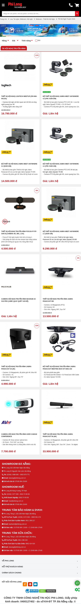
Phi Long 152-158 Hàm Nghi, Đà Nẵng (16, 468)
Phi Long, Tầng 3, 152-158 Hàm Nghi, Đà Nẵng (19, 514)
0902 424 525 (30, 544)
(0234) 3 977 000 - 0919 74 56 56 (18, 494)
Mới (39, 40)
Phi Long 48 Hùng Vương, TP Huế (15, 491)
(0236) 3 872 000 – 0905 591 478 (29, 517)
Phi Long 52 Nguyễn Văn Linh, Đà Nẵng (17, 471)
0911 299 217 (30, 520)
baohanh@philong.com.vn (18, 524)
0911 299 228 (22, 540)
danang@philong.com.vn (17, 478)
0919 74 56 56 (24, 497)
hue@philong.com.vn (16, 501)
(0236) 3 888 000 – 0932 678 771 (18, 474)
